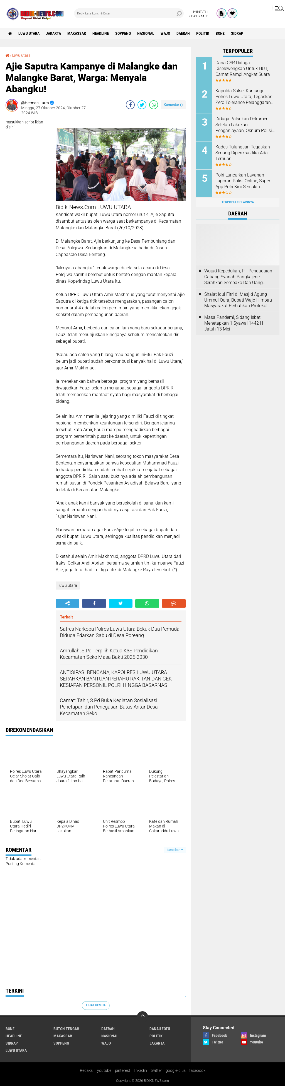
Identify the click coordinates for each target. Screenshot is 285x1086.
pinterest (122, 1070)
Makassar (76, 33)
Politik (202, 33)
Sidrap (237, 33)
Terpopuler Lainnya (238, 202)
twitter (156, 1070)
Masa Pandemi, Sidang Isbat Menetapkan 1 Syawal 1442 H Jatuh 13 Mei (233, 323)
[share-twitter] (141, 104)
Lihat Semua (95, 1005)
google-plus (176, 1070)
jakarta (53, 33)
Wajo (165, 33)
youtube (104, 1070)
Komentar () (173, 105)
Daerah (183, 33)
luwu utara (29, 33)
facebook (197, 1070)
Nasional (145, 33)
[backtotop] (142, 1016)
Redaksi (87, 1070)
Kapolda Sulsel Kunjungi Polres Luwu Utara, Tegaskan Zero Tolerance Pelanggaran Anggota (243, 96)
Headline (100, 33)
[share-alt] (67, 603)
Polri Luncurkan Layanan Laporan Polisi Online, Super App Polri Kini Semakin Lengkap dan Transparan (242, 181)
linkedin (140, 1070)
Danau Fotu (159, 1029)
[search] (129, 13)
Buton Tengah (66, 1029)
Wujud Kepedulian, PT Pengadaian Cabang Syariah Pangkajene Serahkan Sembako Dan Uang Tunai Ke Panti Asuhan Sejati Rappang (238, 276)
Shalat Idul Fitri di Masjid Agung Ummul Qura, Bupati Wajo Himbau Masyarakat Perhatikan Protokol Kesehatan (238, 300)
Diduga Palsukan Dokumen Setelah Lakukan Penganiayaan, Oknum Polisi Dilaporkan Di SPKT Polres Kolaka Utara (243, 124)
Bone (220, 33)
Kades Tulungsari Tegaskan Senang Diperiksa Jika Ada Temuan (242, 152)
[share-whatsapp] (153, 104)
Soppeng (123, 33)
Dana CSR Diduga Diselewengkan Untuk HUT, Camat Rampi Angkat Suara (242, 68)
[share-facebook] (130, 104)
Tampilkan (175, 850)
